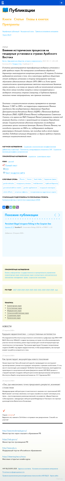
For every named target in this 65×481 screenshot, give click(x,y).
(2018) (21, 200)
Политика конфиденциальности (13, 472)
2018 (52, 290)
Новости (6, 326)
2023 (31, 290)
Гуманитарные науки (14, 306)
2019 (48, 290)
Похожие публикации (21, 215)
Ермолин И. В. (9, 227)
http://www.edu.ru (9, 448)
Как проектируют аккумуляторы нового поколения (25, 359)
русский (11, 162)
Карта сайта (54, 476)
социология (33, 277)
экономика (42, 277)
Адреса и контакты (24, 469)
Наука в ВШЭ (7, 35)
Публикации (22, 10)
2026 (19, 290)
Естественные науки (14, 308)
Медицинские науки (14, 310)
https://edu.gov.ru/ (9, 439)
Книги (6, 19)
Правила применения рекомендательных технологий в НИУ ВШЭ (25, 476)
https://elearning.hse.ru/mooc (14, 456)
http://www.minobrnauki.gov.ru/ (14, 431)
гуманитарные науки (12, 275)
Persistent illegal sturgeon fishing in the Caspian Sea (28, 223)
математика (9, 277)
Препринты (10, 24)
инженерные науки (27, 275)
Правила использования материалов (46, 31)
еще (56, 290)
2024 (27, 290)
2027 (15, 290)
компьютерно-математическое (45, 275)
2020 (44, 290)
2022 (35, 290)
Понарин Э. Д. (17, 64)
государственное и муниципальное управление (38, 272)
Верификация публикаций (11, 31)
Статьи (19, 19)
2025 (23, 290)
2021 (39, 290)
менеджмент (18, 277)
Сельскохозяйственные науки (18, 313)
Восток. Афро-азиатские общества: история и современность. (22, 61)
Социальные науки (14, 315)
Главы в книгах (37, 19)
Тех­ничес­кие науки (14, 318)
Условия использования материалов (45, 469)
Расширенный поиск (27, 31)
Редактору (59, 478)
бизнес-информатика (12, 272)
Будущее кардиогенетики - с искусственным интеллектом (29, 334)
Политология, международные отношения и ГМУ (36, 150)
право (26, 277)
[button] (6, 219)
